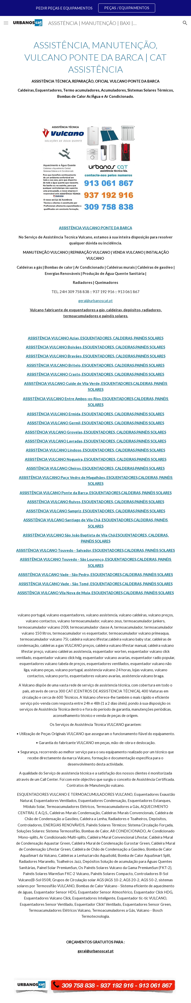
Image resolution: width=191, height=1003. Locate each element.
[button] (6, 23)
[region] (95, 8)
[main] (95, 69)
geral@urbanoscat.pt (95, 301)
